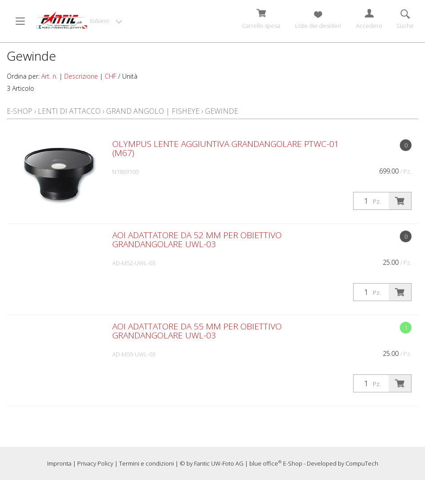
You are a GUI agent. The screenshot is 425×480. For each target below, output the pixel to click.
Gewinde (221, 111)
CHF (110, 76)
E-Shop (19, 111)
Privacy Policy (95, 463)
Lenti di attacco (69, 111)
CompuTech (361, 463)
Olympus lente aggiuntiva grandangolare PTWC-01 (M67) (225, 148)
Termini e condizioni (146, 463)
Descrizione (81, 76)
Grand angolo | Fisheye (152, 111)
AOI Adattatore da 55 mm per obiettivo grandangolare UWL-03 (197, 330)
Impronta (59, 463)
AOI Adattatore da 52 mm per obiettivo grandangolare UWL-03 (197, 239)
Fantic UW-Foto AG (218, 463)
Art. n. (49, 76)
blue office (265, 463)
